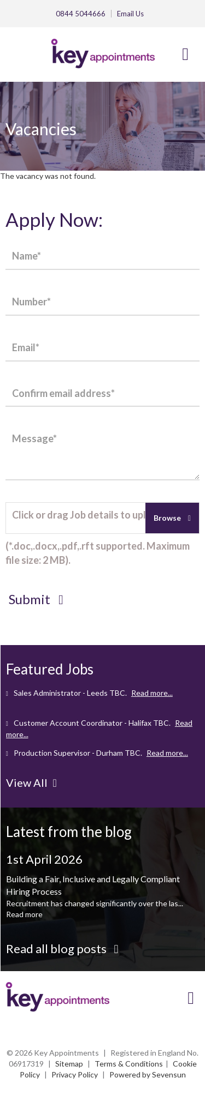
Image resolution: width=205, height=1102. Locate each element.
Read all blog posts (62, 948)
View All (31, 782)
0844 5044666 (81, 13)
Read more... (152, 692)
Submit (36, 599)
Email (130, 13)
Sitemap (69, 1063)
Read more (24, 914)
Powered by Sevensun (147, 1074)
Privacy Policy (74, 1074)
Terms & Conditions (129, 1063)
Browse (168, 517)
